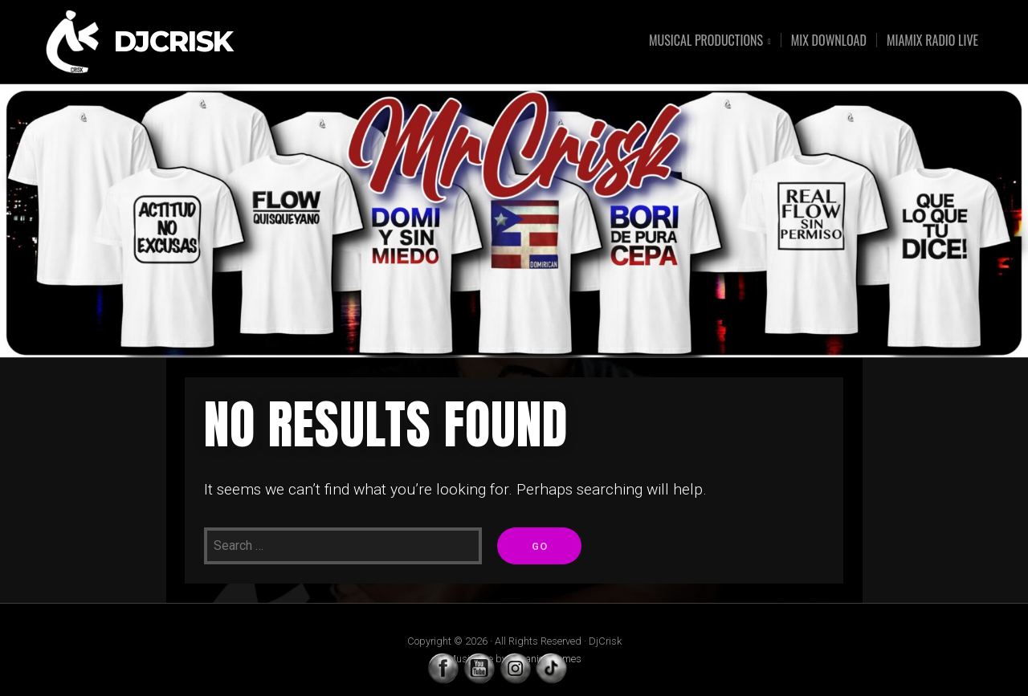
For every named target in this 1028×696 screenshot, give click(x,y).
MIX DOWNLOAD (829, 40)
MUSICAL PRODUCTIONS (706, 41)
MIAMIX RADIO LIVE (932, 40)
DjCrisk (173, 42)
